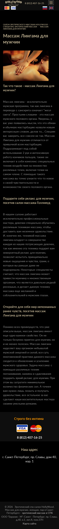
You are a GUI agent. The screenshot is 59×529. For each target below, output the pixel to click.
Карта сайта (29, 523)
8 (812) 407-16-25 (34, 3)
